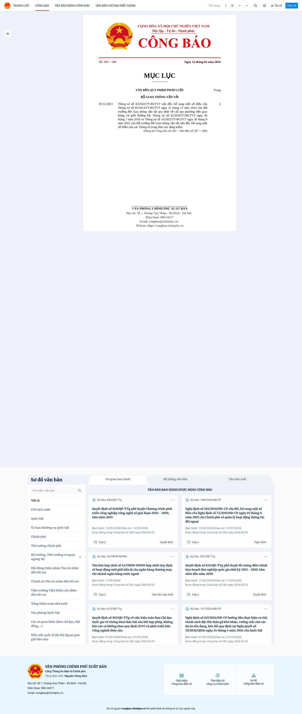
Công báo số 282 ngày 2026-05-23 (134, 532)
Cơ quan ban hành (118, 479)
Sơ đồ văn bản (46, 480)
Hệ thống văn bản (175, 479)
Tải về (276, 5)
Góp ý (100, 542)
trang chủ (21, 5)
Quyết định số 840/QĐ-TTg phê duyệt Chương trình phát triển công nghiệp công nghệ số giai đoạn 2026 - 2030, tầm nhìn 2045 (132, 513)
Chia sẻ (291, 5)
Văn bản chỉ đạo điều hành (116, 5)
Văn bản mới (237, 479)
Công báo (42, 5)
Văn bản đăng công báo (72, 5)
